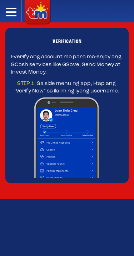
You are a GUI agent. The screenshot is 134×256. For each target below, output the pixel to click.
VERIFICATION (67, 41)
